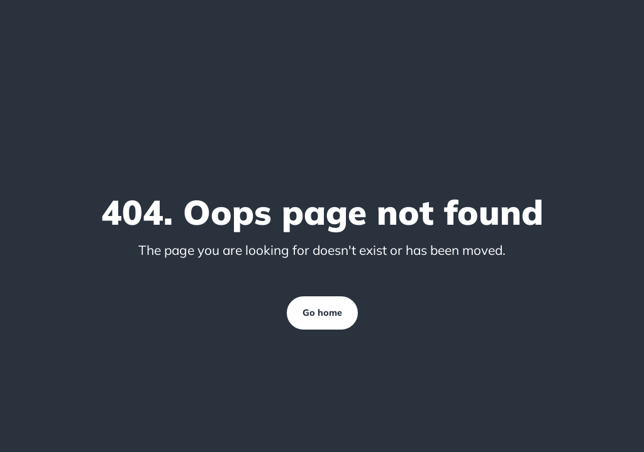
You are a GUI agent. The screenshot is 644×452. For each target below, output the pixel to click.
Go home (322, 312)
